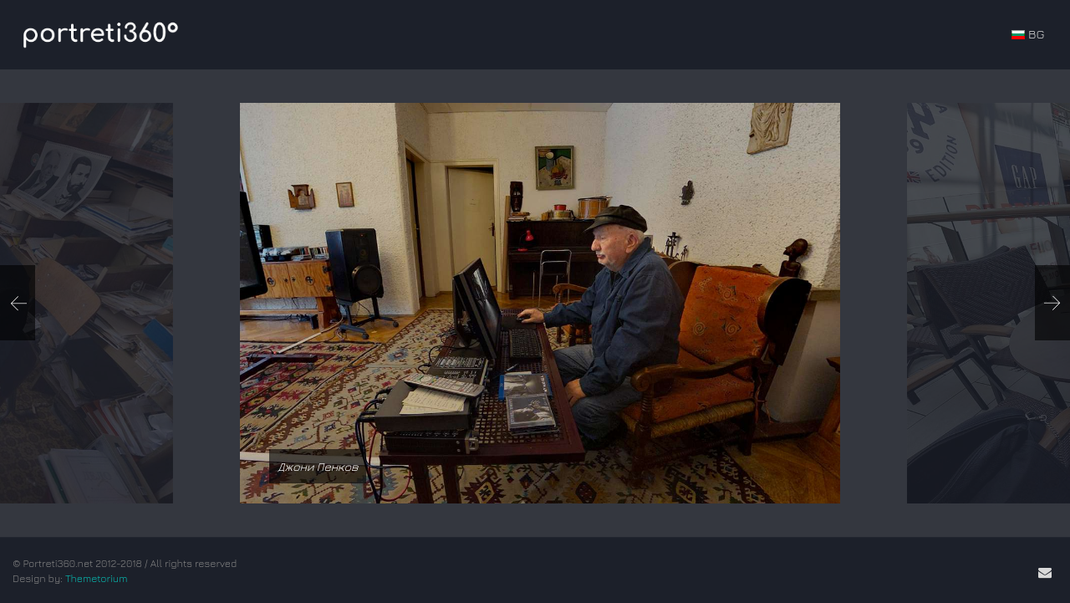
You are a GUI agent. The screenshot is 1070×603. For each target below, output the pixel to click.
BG (1027, 34)
